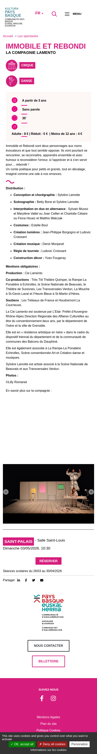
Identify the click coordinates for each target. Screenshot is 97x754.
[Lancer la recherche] (54, 14)
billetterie (48, 661)
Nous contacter (48, 645)
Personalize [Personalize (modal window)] (79, 744)
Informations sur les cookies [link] (48, 749)
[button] (6, 492)
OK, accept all (22, 744)
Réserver (48, 561)
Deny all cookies (52, 744)
